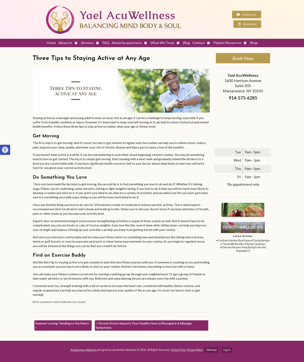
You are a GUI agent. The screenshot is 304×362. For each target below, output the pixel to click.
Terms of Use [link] (178, 349)
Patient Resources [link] (227, 43)
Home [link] (51, 43)
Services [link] (87, 43)
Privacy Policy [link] (195, 349)
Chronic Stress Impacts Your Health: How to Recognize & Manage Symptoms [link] (144, 325)
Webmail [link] (211, 349)
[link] (5, 150)
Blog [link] (186, 43)
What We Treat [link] (162, 43)
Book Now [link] (242, 58)
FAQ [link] (105, 43)
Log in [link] (226, 349)
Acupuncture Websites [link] (83, 349)
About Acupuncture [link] (127, 43)
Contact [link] (198, 43)
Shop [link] (254, 43)
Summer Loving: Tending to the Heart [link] (62, 325)
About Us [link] (65, 43)
